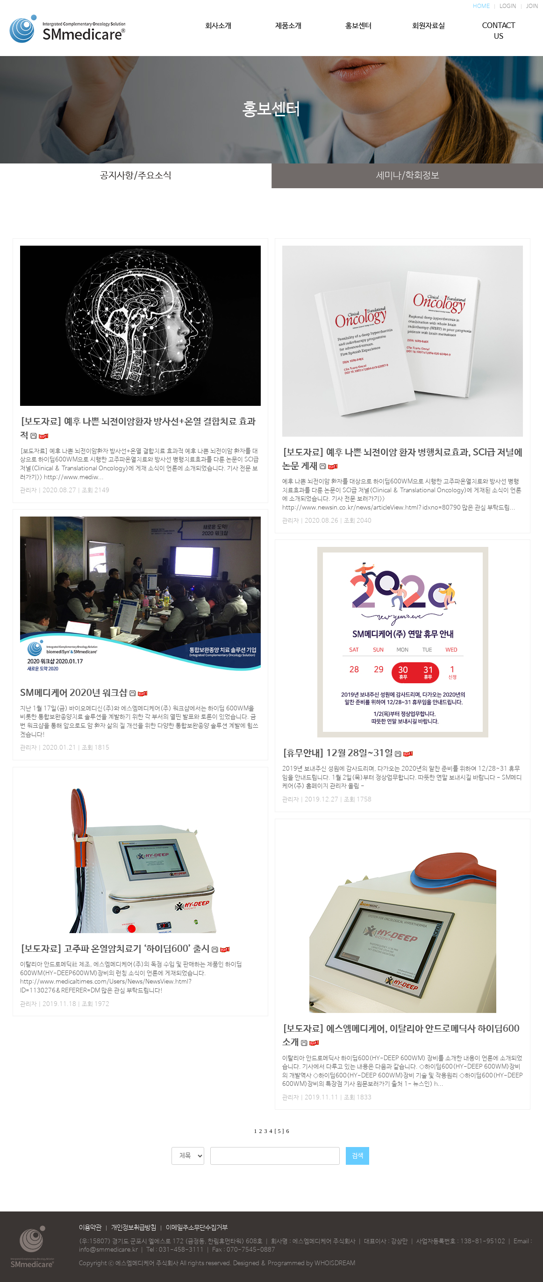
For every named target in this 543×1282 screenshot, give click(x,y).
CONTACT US (498, 31)
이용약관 (90, 1228)
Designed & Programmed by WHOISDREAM (294, 1263)
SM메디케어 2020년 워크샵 (74, 693)
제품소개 (288, 31)
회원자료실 (428, 31)
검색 (357, 1156)
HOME (481, 6)
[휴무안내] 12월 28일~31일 (337, 753)
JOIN (532, 6)
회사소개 (218, 31)
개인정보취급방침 (133, 1228)
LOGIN (508, 6)
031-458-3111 (181, 1250)
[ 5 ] (279, 1131)
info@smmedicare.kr (108, 1250)
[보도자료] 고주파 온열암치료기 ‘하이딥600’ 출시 (116, 949)
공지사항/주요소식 (135, 175)
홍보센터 (358, 31)
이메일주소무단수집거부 (197, 1228)
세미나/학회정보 (407, 175)
